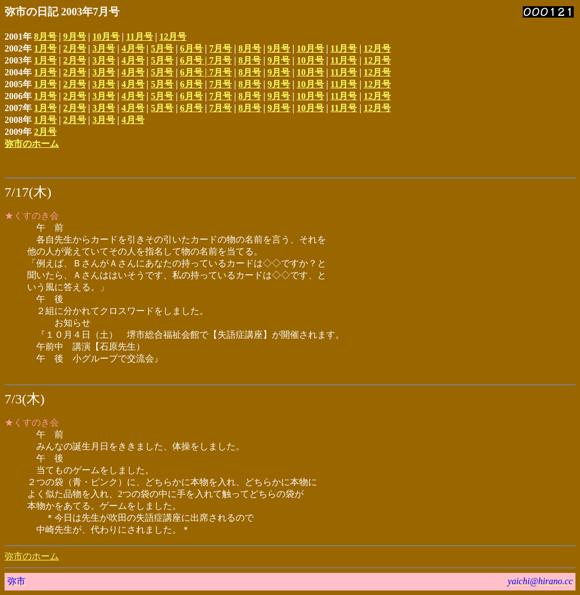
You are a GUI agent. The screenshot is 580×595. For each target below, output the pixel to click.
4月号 (133, 48)
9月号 (74, 36)
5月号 (162, 48)
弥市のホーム (32, 143)
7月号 (220, 48)
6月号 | (195, 60)
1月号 (45, 48)
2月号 (74, 48)
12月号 (172, 36)
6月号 (191, 48)
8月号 (45, 36)
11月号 (139, 36)
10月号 (106, 36)
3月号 (103, 48)
